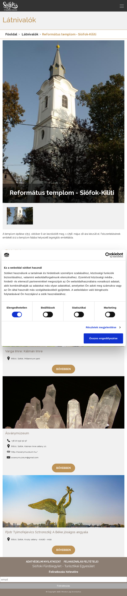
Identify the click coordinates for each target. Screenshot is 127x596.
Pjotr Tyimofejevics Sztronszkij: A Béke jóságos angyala (46, 532)
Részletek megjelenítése (101, 327)
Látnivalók (30, 34)
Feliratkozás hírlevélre (63, 571)
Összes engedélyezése (103, 338)
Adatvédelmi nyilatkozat (43, 561)
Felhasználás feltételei (81, 561)
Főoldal (11, 34)
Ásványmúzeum (17, 433)
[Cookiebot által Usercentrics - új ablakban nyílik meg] (108, 255)
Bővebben (63, 369)
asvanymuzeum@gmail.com (25, 457)
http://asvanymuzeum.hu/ (24, 452)
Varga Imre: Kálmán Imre (24, 351)
